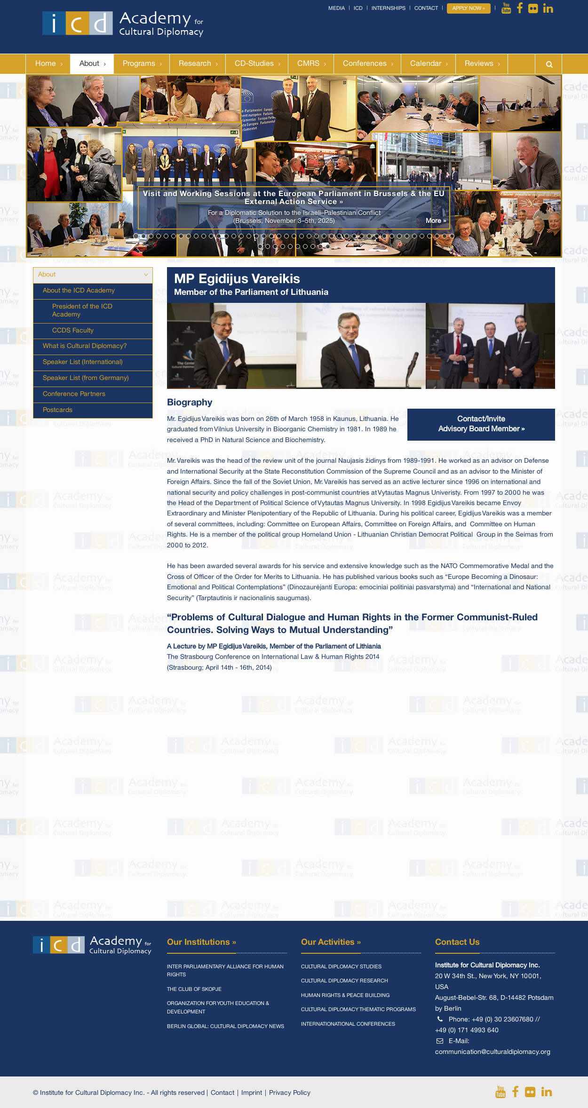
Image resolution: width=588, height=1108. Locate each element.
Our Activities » (331, 942)
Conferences (365, 64)
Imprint (251, 1093)
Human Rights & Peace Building (345, 995)
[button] (66, 166)
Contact (426, 8)
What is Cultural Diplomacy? (85, 346)
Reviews (479, 64)
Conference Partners (74, 394)
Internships (388, 8)
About (89, 64)
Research (195, 64)
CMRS (308, 64)
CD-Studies (254, 64)
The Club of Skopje (194, 989)
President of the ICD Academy (82, 311)
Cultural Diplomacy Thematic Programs (358, 1009)
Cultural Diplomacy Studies (341, 967)
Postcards (57, 410)
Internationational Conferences (348, 1024)
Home (45, 64)
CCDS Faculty (73, 331)
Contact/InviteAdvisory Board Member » (481, 424)
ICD (358, 8)
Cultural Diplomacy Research (344, 981)
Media (336, 8)
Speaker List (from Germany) (86, 378)
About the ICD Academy (79, 291)
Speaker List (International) (83, 362)
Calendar (425, 64)
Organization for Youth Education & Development (218, 1007)
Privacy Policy (289, 1093)
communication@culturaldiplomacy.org (492, 1052)
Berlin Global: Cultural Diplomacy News (225, 1026)
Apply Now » (469, 8)
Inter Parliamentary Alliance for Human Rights (225, 971)
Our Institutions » (201, 942)
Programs (139, 64)
